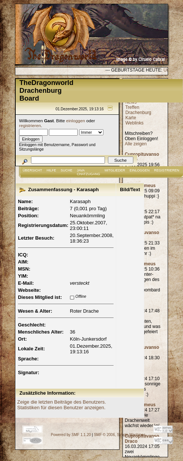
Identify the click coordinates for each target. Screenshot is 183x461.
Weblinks (134, 123)
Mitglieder (115, 170)
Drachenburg (138, 112)
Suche (66, 170)
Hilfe (51, 170)
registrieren (30, 125)
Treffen (132, 107)
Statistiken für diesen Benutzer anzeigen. (61, 407)
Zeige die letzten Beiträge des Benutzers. (61, 402)
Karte (130, 117)
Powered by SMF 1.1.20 (71, 435)
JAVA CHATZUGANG (88, 172)
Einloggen (140, 170)
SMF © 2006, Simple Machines (119, 435)
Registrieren (167, 170)
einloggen (75, 120)
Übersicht (32, 170)
